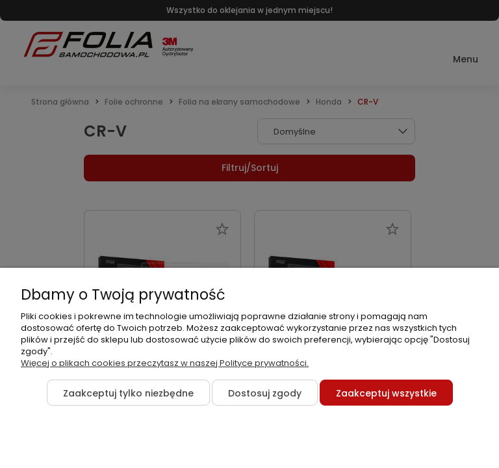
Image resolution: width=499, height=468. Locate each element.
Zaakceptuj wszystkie (386, 393)
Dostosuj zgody (264, 393)
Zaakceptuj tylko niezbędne (128, 393)
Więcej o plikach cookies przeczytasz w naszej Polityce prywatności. (165, 363)
